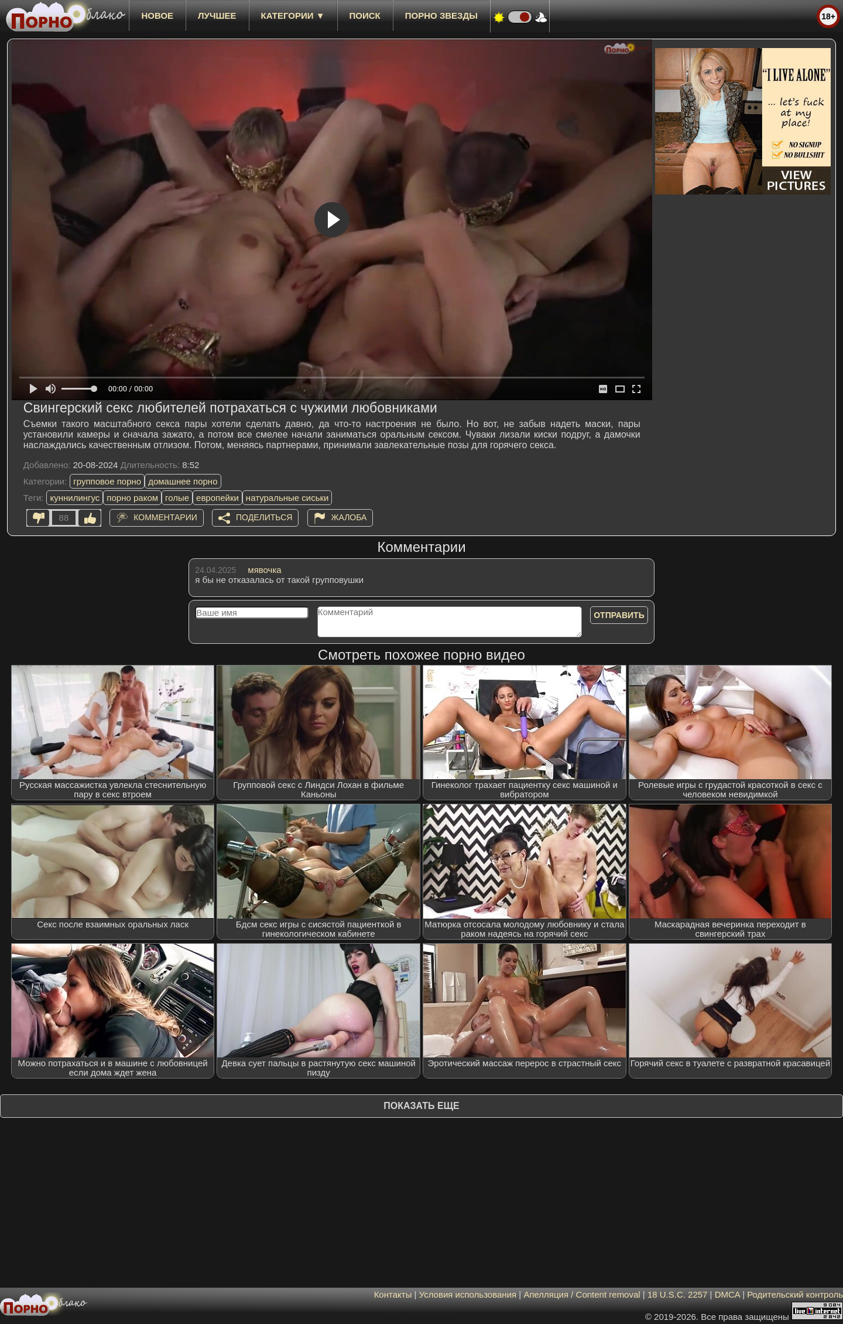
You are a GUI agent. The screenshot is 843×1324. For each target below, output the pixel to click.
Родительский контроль (795, 1294)
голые (177, 498)
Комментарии (165, 517)
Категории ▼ (293, 16)
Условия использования (468, 1294)
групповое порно (107, 481)
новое (157, 16)
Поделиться (264, 517)
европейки (217, 498)
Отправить (619, 615)
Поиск (365, 16)
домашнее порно (182, 481)
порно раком (132, 498)
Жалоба (349, 517)
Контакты (393, 1294)
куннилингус (75, 498)
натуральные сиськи (287, 498)
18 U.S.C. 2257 (677, 1294)
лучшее (217, 16)
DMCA (727, 1294)
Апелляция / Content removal (581, 1294)
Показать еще (421, 1106)
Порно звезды (441, 16)
